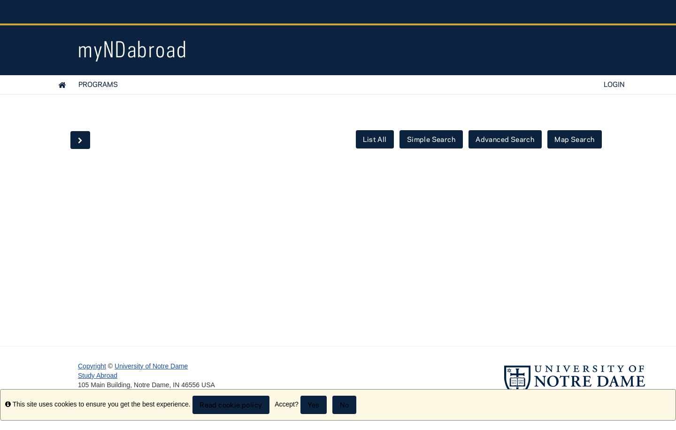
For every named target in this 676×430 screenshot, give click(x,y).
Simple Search (431, 139)
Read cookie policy (231, 404)
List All (374, 139)
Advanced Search (505, 139)
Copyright (92, 366)
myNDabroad (132, 49)
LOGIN (614, 84)
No (344, 404)
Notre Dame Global (522, 11)
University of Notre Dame (151, 366)
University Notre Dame (148, 11)
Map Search (574, 139)
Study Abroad (97, 375)
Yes (313, 404)
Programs (98, 84)
